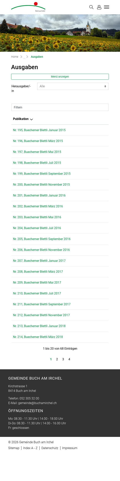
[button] (91, 7)
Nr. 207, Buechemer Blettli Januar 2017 (39, 279)
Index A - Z (30, 475)
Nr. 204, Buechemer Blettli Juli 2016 (37, 237)
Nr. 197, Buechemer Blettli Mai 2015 (37, 152)
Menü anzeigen (60, 76)
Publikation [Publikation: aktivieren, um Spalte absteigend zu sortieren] (21, 119)
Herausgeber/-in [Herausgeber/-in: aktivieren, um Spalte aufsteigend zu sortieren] (81, 119)
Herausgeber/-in (21, 88)
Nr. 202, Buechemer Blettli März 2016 (38, 215)
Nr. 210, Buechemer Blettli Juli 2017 (37, 312)
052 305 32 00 (29, 426)
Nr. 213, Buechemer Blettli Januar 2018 (39, 353)
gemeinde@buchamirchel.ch (37, 430)
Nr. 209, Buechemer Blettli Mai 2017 (37, 301)
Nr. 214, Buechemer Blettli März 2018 (38, 364)
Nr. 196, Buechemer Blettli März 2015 (38, 141)
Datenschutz (49, 475)
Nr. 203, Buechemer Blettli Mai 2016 (37, 226)
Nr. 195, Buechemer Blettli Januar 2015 (39, 130)
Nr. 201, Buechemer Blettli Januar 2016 (39, 204)
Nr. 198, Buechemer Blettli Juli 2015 (37, 163)
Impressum (69, 475)
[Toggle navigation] (106, 7)
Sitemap (13, 475)
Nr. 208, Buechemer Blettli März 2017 (38, 290)
